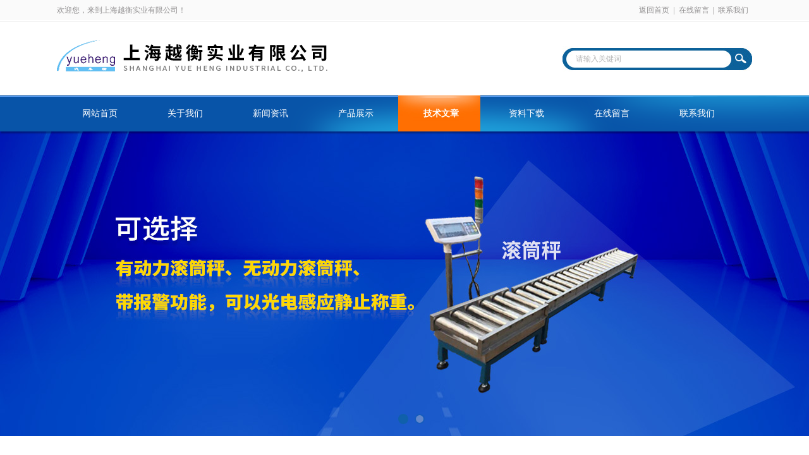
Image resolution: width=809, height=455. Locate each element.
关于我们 (185, 113)
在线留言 (694, 10)
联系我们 (733, 10)
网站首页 (100, 113)
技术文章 (441, 113)
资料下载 (526, 113)
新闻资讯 (270, 113)
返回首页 (654, 10)
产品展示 (356, 113)
